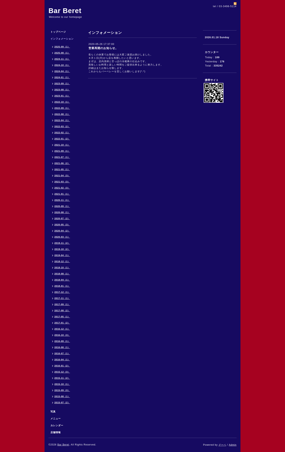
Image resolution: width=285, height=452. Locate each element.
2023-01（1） (62, 96)
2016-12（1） (62, 329)
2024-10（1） (62, 65)
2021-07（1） (62, 157)
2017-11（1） (62, 298)
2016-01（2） (62, 366)
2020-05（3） (62, 224)
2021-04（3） (62, 175)
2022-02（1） (62, 132)
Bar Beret (65, 10)
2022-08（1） (62, 114)
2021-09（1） (62, 151)
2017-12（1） (62, 292)
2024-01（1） (62, 77)
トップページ (58, 31)
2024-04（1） (62, 71)
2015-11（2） (62, 378)
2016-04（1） (62, 359)
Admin (233, 444)
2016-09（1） (62, 341)
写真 (53, 411)
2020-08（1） (62, 212)
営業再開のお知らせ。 (103, 48)
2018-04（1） (62, 280)
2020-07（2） (62, 218)
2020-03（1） (62, 237)
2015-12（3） (62, 372)
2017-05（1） (62, 316)
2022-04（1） (62, 120)
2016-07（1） (62, 353)
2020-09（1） (62, 206)
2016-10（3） (62, 335)
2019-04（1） (62, 255)
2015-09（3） (62, 390)
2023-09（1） (62, 83)
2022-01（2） (62, 139)
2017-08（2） (62, 310)
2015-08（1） (62, 396)
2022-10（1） (62, 102)
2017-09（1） (62, 304)
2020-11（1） (62, 200)
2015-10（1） (62, 384)
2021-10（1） (62, 145)
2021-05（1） (62, 169)
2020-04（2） (62, 231)
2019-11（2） (62, 243)
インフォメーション (62, 38)
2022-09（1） (62, 108)
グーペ (222, 444)
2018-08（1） (62, 274)
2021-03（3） (62, 181)
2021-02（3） (62, 188)
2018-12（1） (62, 261)
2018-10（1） (62, 267)
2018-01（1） (62, 286)
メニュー (55, 418)
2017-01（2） (62, 323)
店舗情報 (55, 432)
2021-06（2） (62, 163)
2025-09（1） (62, 47)
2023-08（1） (62, 89)
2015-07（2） (62, 402)
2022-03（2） (62, 126)
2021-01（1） (62, 194)
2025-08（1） (62, 53)
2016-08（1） (62, 347)
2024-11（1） (62, 59)
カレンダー (56, 425)
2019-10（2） (62, 249)
